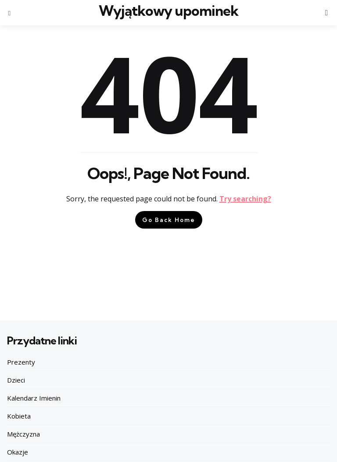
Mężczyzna (23, 434)
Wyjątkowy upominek (168, 11)
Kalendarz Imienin (34, 398)
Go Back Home (168, 219)
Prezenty (21, 362)
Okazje (17, 452)
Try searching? (245, 199)
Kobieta (19, 416)
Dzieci (16, 380)
